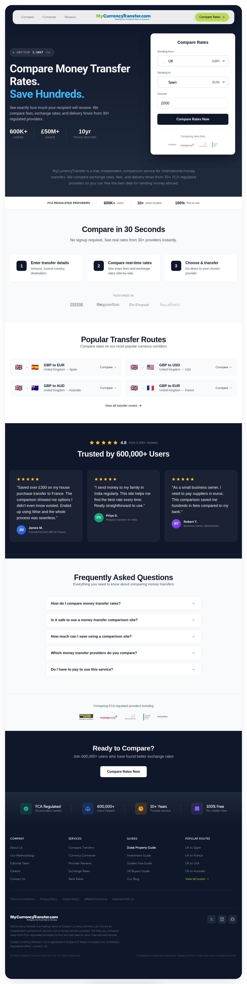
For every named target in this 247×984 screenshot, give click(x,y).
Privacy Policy (48, 899)
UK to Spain (193, 847)
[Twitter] (211, 919)
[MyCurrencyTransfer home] (123, 17)
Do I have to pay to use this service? (123, 669)
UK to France (194, 855)
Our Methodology (22, 855)
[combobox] (192, 60)
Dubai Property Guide (141, 847)
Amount (162, 93)
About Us (16, 847)
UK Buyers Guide (138, 871)
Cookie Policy (70, 899)
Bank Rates (76, 879)
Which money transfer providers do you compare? (123, 653)
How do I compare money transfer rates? (123, 603)
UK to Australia (195, 871)
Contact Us (17, 879)
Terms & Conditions (22, 899)
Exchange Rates (79, 871)
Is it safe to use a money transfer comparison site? (123, 620)
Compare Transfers (81, 847)
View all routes (197, 879)
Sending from (165, 51)
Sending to (163, 72)
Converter (49, 17)
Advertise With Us (123, 899)
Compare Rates (212, 17)
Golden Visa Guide (139, 863)
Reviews (70, 17)
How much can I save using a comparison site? (123, 636)
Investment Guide (139, 855)
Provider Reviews (80, 863)
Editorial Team (19, 863)
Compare (27, 17)
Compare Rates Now (123, 771)
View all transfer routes (123, 405)
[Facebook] (232, 919)
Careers (15, 871)
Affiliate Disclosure (95, 899)
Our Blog (133, 879)
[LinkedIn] (222, 919)
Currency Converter (82, 855)
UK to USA (192, 863)
